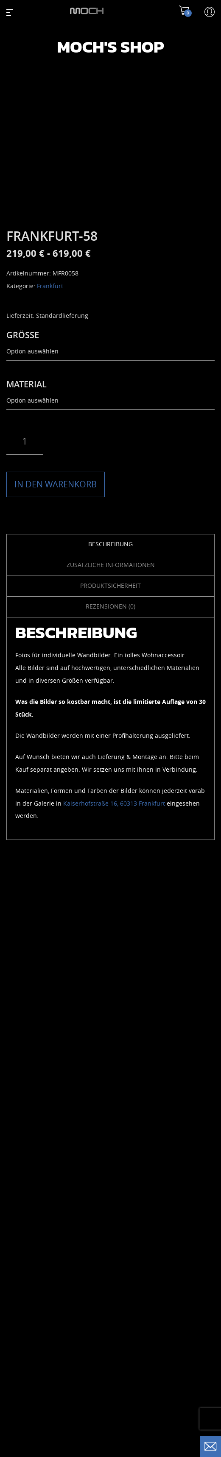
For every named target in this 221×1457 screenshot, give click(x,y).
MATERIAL (26, 384)
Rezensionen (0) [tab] (110, 606)
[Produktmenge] (24, 442)
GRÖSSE (22, 335)
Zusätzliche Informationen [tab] (111, 565)
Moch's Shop (110, 46)
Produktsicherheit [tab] (110, 585)
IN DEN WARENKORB (55, 484)
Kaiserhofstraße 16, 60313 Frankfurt (114, 803)
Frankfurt (50, 286)
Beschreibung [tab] (110, 544)
